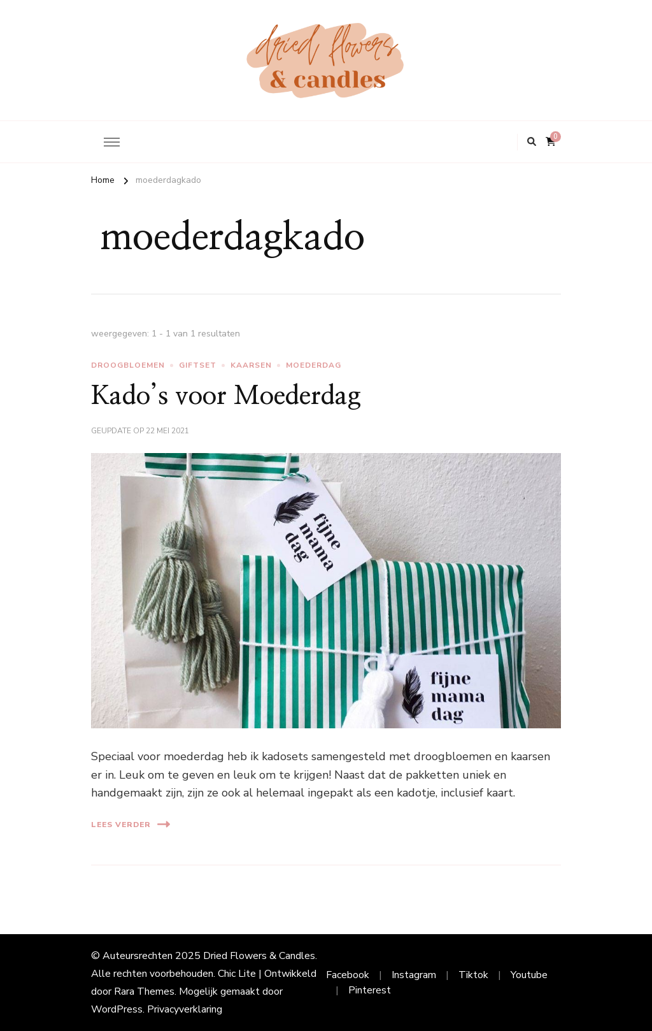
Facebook (347, 975)
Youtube (529, 975)
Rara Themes (144, 991)
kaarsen (251, 365)
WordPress (117, 1009)
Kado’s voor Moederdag (226, 396)
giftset (197, 365)
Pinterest (369, 990)
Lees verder (130, 824)
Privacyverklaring (184, 1009)
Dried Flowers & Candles (259, 956)
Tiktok (473, 975)
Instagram (414, 975)
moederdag (313, 365)
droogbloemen (128, 365)
